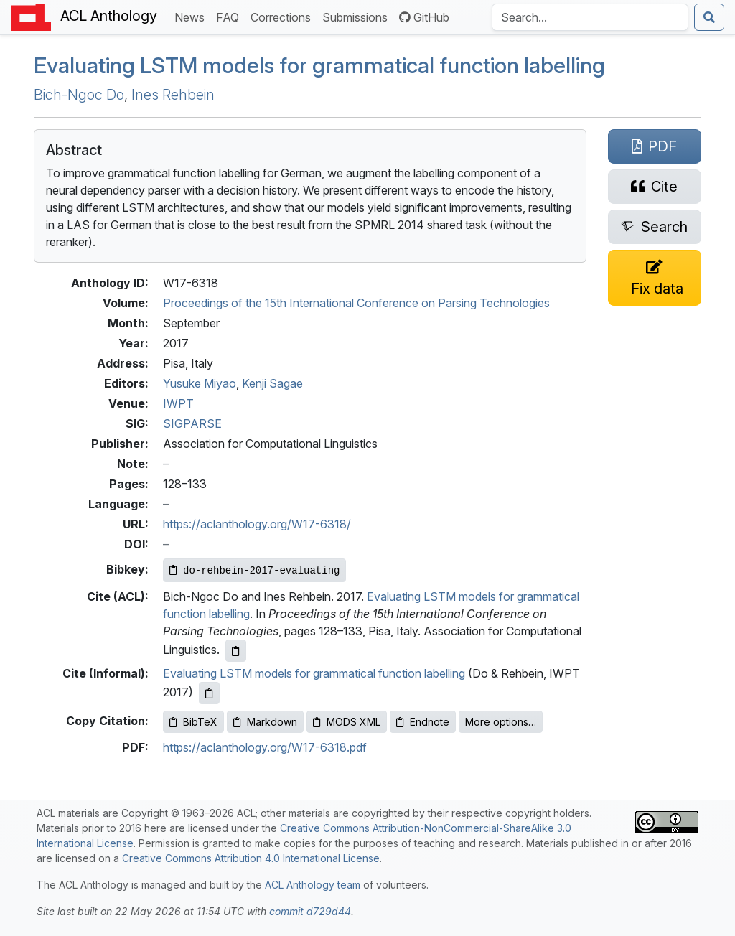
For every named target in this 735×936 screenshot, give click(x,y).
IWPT (178, 403)
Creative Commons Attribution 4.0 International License (251, 858)
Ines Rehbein (173, 94)
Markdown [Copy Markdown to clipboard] (265, 722)
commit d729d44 (310, 911)
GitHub (424, 17)
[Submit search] (709, 17)
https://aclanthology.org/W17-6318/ (257, 524)
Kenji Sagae (272, 383)
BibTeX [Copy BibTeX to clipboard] (193, 722)
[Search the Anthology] (590, 17)
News (192, 16)
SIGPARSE (192, 423)
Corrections (284, 16)
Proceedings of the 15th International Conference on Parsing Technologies (356, 303)
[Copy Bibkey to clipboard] (254, 570)
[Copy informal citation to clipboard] (209, 693)
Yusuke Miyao (199, 383)
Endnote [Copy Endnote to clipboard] (422, 722)
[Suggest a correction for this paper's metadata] (654, 278)
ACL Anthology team (312, 885)
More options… (500, 722)
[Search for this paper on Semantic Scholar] (654, 227)
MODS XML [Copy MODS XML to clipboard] (346, 722)
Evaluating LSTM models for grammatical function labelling (314, 673)
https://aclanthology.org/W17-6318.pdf (265, 747)
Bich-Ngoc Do (79, 94)
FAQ (230, 16)
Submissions (357, 16)
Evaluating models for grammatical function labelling (319, 65)
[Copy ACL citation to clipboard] (235, 651)
